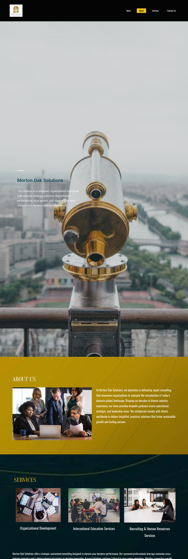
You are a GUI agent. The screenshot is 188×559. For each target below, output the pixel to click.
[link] (52, 389)
